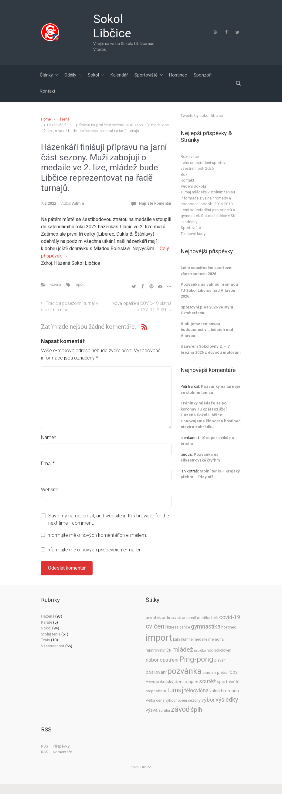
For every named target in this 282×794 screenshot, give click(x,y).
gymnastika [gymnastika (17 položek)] (205, 626)
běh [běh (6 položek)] (214, 617)
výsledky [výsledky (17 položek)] (227, 699)
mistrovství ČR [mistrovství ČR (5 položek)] (159, 650)
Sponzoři (203, 75)
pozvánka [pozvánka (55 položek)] (184, 671)
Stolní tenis (50, 634)
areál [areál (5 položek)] (192, 617)
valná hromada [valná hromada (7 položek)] (224, 690)
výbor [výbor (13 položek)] (208, 700)
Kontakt (47, 91)
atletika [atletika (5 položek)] (203, 617)
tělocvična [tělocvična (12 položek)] (196, 690)
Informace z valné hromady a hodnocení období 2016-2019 (207, 201)
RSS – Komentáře (56, 752)
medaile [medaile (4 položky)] (200, 639)
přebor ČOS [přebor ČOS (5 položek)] (227, 672)
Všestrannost (52, 646)
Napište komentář (155, 203)
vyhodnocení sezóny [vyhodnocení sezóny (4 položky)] (182, 700)
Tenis (45, 640)
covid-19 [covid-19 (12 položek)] (229, 617)
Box (184, 174)
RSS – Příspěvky (55, 746)
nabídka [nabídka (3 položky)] (200, 651)
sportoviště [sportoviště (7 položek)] (228, 681)
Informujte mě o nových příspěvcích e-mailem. (95, 550)
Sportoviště (146, 75)
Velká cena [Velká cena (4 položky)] (155, 700)
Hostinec (178, 75)
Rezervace (190, 156)
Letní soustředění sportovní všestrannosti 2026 (205, 165)
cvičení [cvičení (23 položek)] (156, 626)
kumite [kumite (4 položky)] (187, 639)
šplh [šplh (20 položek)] (196, 709)
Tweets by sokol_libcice (202, 115)
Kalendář (119, 75)
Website (49, 489)
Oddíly (70, 75)
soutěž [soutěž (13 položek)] (207, 681)
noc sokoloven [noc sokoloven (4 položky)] (219, 650)
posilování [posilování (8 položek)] (156, 672)
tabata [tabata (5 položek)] (160, 691)
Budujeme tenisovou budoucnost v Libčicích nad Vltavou (207, 330)
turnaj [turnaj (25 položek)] (175, 690)
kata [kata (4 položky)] (176, 639)
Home (46, 119)
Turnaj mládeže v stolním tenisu (208, 192)
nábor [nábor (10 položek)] (152, 660)
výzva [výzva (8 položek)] (152, 710)
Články (46, 75)
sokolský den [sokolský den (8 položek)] (169, 681)
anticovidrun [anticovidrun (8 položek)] (174, 617)
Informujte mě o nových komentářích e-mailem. (96, 535)
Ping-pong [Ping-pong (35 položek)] (196, 659)
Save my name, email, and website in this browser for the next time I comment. (108, 519)
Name (48, 437)
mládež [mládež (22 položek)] (182, 649)
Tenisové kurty (193, 233)
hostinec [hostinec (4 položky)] (228, 627)
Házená (63, 119)
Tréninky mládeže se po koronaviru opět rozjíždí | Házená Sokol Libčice (205, 409)
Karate (46, 622)
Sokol (93, 75)
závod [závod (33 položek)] (180, 709)
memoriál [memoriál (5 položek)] (216, 639)
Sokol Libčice (112, 26)
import (79, 284)
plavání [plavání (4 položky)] (220, 660)
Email (48, 463)
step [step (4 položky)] (149, 691)
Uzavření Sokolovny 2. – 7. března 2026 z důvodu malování (211, 349)
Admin (78, 203)
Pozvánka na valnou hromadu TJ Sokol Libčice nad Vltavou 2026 (209, 290)
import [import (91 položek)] (159, 637)
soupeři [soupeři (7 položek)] (190, 681)
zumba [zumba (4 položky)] (164, 710)
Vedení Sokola (193, 186)
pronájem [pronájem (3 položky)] (209, 673)
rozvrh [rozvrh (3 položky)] (150, 682)
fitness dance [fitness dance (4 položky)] (178, 627)
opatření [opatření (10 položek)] (169, 660)
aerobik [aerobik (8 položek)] (153, 617)
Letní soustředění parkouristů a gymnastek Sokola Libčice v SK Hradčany (208, 216)
